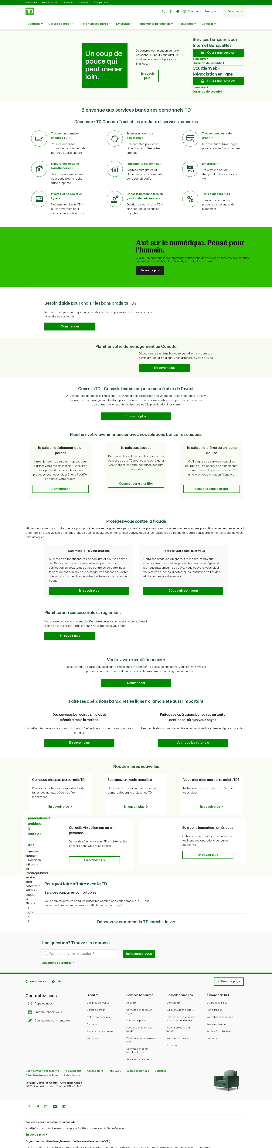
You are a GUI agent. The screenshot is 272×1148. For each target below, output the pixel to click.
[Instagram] (45, 1093)
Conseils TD (173, 989)
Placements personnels (155, 24)
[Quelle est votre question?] (79, 940)
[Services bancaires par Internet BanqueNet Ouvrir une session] (218, 43)
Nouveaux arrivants (177, 1024)
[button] (163, 11)
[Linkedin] (64, 1093)
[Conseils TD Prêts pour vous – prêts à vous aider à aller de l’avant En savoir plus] (136, 407)
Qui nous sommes (216, 989)
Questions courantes (58, 949)
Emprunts (124, 24)
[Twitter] (29, 1093)
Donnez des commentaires (50, 1006)
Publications (35, 804)
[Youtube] (55, 1093)
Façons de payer (136, 1006)
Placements (83, 3)
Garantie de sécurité (207, 53)
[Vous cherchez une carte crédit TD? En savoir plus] (211, 792)
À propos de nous (138, 1057)
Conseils (209, 24)
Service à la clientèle (218, 1017)
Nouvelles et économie (219, 1003)
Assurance (187, 24)
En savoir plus (150, 261)
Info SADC (115, 1057)
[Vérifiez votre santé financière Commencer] (136, 674)
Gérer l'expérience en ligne (42, 1061)
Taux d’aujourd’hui (215, 184)
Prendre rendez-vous (46, 998)
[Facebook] (38, 1093)
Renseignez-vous (139, 940)
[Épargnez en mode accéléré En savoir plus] (136, 792)
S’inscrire (199, 49)
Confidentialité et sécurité (42, 1057)
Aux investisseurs (216, 1010)
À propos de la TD (102, 3)
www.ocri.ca (34, 1140)
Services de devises (137, 1045)
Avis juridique (73, 1057)
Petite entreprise (49, 3)
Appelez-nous (41, 989)
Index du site (72, 1061)
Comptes (35, 24)
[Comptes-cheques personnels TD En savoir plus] (60, 797)
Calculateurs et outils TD (180, 996)
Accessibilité (95, 1057)
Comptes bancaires (98, 989)
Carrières (211, 1025)
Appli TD (131, 989)
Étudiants (171, 1031)
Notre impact (214, 996)
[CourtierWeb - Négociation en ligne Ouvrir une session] (218, 72)
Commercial (68, 3)
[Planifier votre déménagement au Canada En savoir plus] (164, 358)
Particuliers (31, 3)
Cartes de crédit (61, 24)
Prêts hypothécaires (95, 24)
